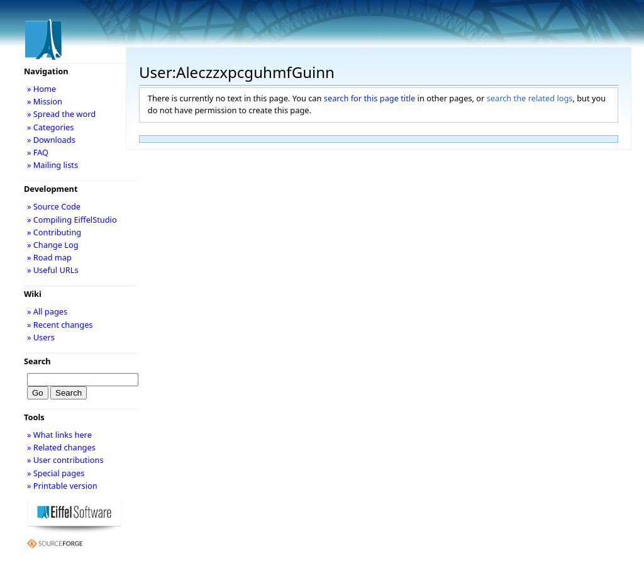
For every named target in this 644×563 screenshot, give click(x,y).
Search (37, 361)
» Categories (50, 127)
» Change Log (53, 244)
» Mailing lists (52, 164)
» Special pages (55, 473)
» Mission (44, 101)
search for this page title (370, 98)
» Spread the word (61, 114)
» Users (41, 337)
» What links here (59, 434)
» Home (41, 88)
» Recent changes (60, 324)
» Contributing (54, 232)
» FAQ (37, 152)
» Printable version (62, 485)
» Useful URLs (53, 270)
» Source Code (53, 206)
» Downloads (51, 139)
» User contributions (65, 459)
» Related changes (61, 447)
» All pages (47, 311)
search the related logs (530, 98)
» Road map (49, 257)
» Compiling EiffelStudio (72, 219)
